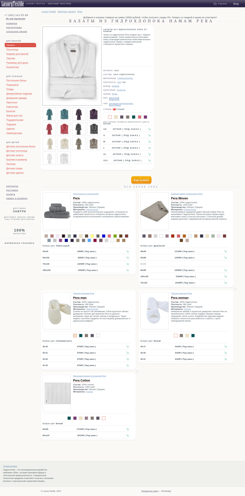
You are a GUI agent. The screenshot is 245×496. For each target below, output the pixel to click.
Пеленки (11, 164)
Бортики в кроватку (16, 159)
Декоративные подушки (19, 93)
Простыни (11, 102)
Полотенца (12, 49)
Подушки (11, 124)
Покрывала (12, 84)
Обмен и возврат (17, 198)
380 (119, 82)
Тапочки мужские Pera (83, 293)
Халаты (10, 45)
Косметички (12, 67)
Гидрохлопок (125, 78)
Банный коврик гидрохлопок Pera (187, 194)
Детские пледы (14, 168)
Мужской (114, 100)
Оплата (10, 194)
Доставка (12, 190)
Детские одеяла (15, 172)
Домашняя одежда (16, 98)
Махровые (115, 105)
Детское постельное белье (20, 146)
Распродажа (14, 28)
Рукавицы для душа (17, 62)
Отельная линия (16, 32)
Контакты (12, 186)
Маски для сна (14, 115)
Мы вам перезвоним (15, 19)
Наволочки (12, 106)
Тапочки (10, 58)
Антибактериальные (121, 104)
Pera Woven (179, 198)
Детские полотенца (16, 150)
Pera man (80, 297)
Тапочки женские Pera (181, 293)
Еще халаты (141, 180)
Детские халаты (15, 155)
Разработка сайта (149, 491)
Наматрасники (14, 133)
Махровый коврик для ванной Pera (89, 376)
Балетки (10, 111)
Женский (114, 98)
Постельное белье (16, 80)
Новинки (11, 23)
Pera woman (180, 297)
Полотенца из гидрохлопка (86, 194)
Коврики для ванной (17, 54)
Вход (236, 3)
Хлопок (187, 309)
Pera (76, 198)
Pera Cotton (81, 380)
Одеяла (10, 128)
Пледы (10, 89)
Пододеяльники (14, 120)
